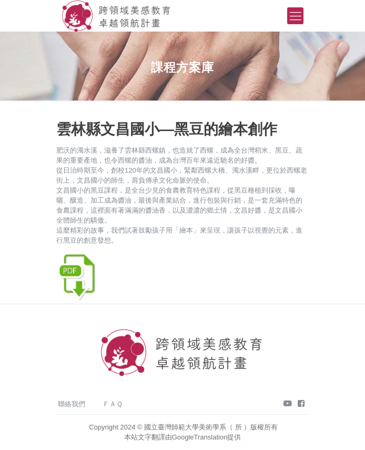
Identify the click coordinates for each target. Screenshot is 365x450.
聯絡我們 (71, 404)
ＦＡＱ (113, 404)
